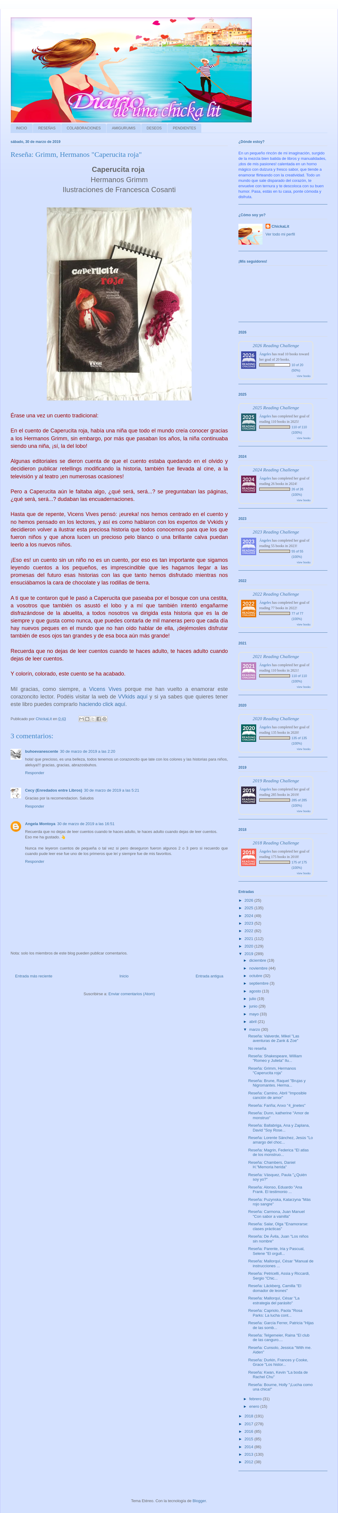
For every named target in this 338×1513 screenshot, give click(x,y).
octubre (256, 975)
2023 (249, 923)
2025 (249, 908)
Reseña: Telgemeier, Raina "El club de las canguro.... (278, 1337)
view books (304, 376)
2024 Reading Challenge (276, 469)
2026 (249, 900)
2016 (249, 1431)
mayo (254, 1014)
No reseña (257, 1048)
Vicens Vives (105, 689)
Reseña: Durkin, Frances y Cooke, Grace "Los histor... (278, 1362)
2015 (249, 1439)
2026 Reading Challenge (276, 345)
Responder (34, 773)
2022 (249, 931)
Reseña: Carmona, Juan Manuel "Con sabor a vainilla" (276, 1214)
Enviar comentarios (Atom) (131, 994)
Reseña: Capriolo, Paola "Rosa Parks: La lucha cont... (275, 1313)
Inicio (124, 976)
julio (253, 998)
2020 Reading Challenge (276, 718)
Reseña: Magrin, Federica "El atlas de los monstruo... (278, 1152)
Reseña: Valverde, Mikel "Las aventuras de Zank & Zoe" (273, 1038)
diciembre (258, 960)
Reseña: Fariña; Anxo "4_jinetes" (276, 1105)
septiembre (259, 983)
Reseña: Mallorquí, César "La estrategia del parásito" (273, 1300)
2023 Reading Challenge (276, 531)
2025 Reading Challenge (276, 407)
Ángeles (265, 354)
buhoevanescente (41, 751)
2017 (249, 1424)
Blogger (199, 1501)
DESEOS (154, 128)
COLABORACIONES (84, 128)
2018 (249, 1416)
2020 (249, 946)
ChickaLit (280, 226)
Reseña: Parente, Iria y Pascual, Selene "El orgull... (276, 1251)
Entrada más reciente (34, 976)
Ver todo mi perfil (280, 234)
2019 (249, 953)
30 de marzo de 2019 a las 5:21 (111, 790)
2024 (249, 915)
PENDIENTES (184, 128)
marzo (255, 1029)
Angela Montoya (40, 823)
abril (253, 1021)
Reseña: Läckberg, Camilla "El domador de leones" (274, 1288)
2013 (249, 1454)
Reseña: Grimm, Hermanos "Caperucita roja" (272, 1070)
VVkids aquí (133, 697)
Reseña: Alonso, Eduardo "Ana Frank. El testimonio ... (275, 1189)
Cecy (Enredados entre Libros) (53, 790)
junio (254, 1006)
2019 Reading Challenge (276, 780)
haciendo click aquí (102, 704)
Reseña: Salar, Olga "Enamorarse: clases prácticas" (278, 1226)
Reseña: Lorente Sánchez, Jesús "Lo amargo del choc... (280, 1140)
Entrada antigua (209, 976)
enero (254, 1406)
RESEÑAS (47, 128)
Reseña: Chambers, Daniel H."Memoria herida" (271, 1165)
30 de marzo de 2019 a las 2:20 (87, 751)
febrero (256, 1399)
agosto (255, 991)
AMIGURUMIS (124, 128)
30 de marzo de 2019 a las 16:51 (85, 823)
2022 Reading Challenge (276, 594)
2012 (249, 1462)
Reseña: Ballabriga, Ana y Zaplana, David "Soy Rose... (279, 1127)
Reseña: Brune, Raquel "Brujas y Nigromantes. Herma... (276, 1083)
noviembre (259, 968)
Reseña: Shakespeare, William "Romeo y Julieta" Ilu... (275, 1058)
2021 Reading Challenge (276, 656)
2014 (249, 1447)
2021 (249, 938)
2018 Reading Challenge (276, 842)
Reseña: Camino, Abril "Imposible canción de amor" (277, 1095)
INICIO (21, 128)
